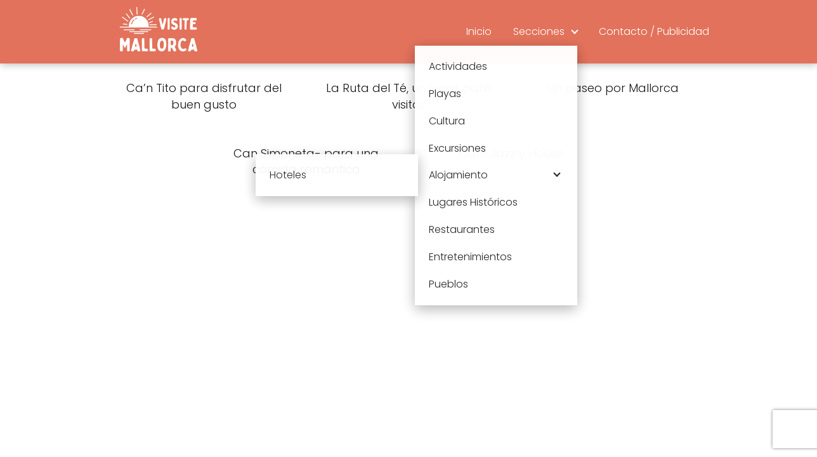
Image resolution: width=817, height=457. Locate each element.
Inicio (479, 31)
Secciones (539, 31)
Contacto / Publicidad (654, 31)
